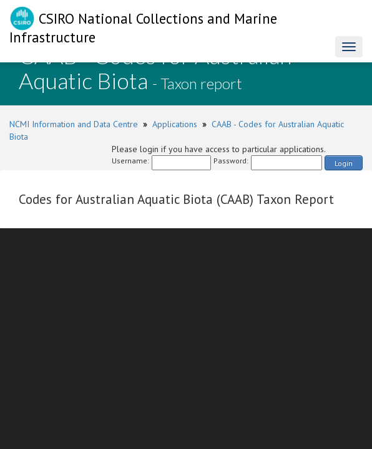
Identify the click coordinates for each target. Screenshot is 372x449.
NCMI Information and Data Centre (73, 124)
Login (344, 163)
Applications (174, 124)
